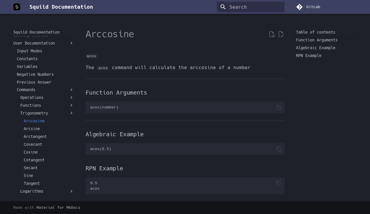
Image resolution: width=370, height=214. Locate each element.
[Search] (250, 7)
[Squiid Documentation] (17, 7)
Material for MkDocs (58, 207)
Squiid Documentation (36, 32)
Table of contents (315, 32)
